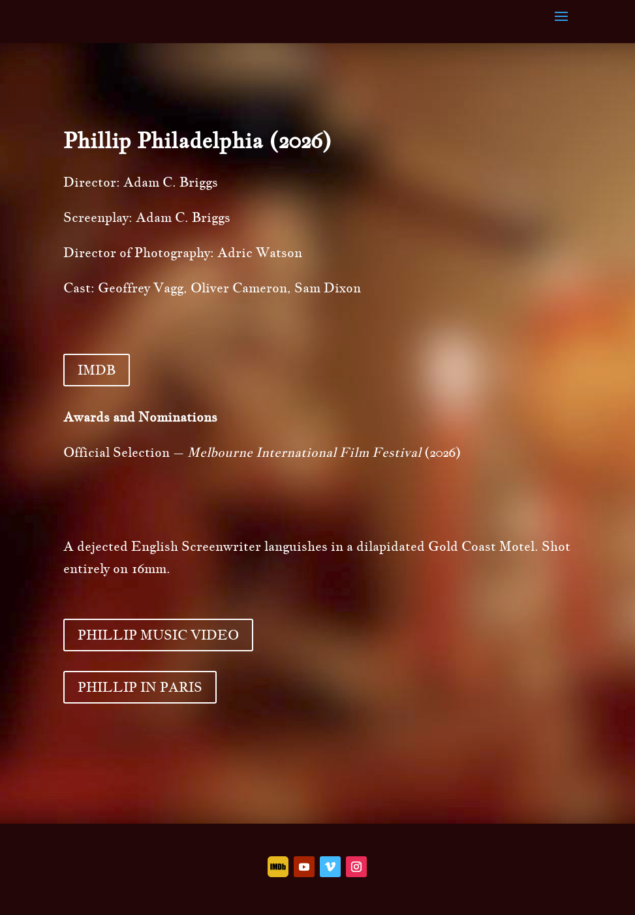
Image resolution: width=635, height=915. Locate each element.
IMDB (97, 370)
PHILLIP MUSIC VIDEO (158, 635)
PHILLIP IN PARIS (140, 687)
